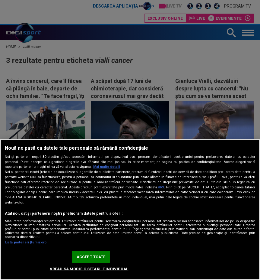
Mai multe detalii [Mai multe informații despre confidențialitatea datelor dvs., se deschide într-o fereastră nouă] (106, 167)
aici (161, 187)
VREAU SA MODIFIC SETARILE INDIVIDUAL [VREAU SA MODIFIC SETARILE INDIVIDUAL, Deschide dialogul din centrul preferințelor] (89, 269)
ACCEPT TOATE (91, 257)
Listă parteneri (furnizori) (25, 242)
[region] (130, 209)
